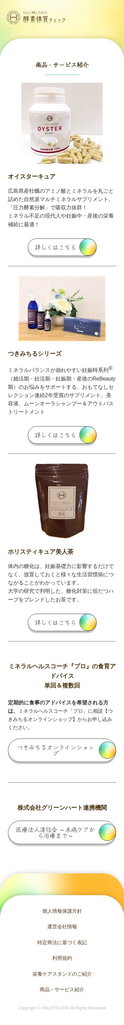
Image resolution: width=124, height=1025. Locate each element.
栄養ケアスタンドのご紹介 (62, 974)
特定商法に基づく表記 (62, 942)
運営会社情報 (62, 926)
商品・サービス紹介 (62, 989)
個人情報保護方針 (62, 911)
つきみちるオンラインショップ (55, 750)
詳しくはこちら (55, 247)
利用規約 (62, 958)
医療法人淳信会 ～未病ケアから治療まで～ (55, 832)
